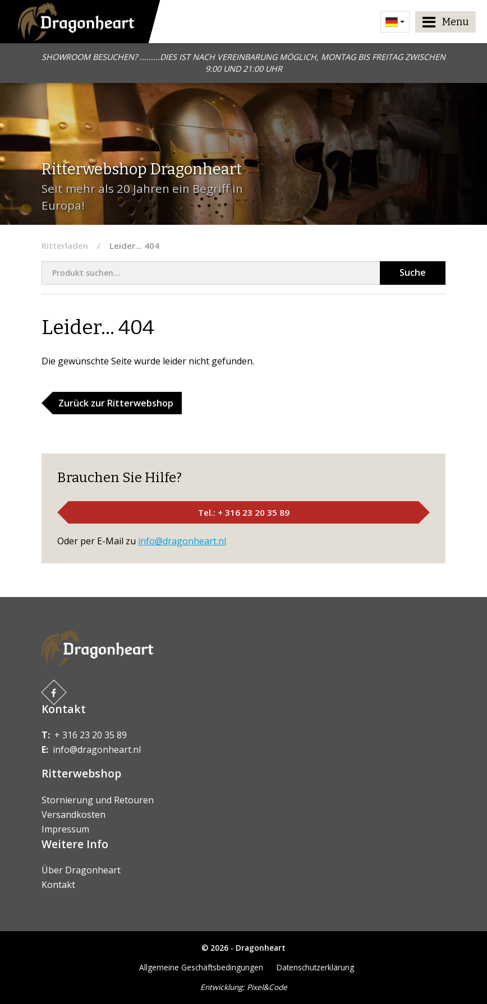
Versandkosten (73, 814)
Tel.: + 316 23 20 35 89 (244, 512)
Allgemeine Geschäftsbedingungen (201, 967)
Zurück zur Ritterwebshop (115, 403)
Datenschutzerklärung (315, 967)
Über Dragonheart (81, 870)
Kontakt (58, 884)
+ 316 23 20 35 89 (90, 735)
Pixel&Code (267, 987)
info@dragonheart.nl (182, 541)
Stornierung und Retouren (98, 800)
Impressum (65, 829)
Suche (412, 272)
